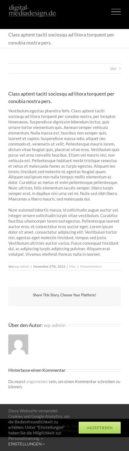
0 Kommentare (91, 266)
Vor (113, 68)
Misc (72, 266)
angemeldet (37, 381)
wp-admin (22, 266)
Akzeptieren (100, 427)
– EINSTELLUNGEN (26, 441)
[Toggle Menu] (116, 12)
